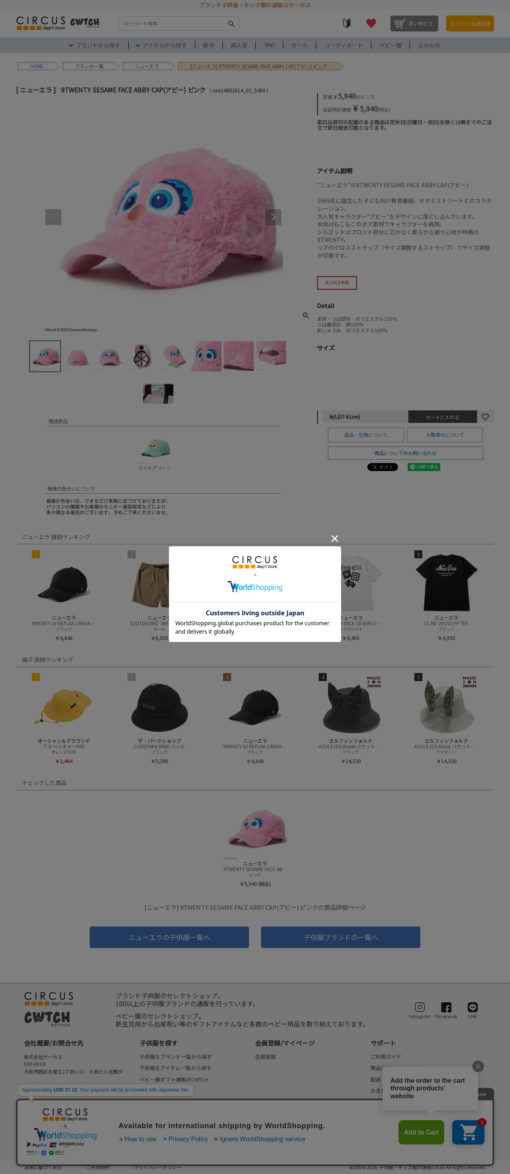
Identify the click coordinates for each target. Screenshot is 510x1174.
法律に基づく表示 (43, 1167)
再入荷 (239, 45)
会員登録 (265, 1056)
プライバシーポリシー (158, 1167)
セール (299, 45)
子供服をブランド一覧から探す (175, 1056)
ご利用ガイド (386, 1056)
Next (273, 217)
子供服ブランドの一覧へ (341, 937)
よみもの (429, 45)
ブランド (84, 66)
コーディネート (343, 45)
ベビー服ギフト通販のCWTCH (173, 1079)
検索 (231, 23)
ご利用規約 (98, 1167)
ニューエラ (147, 66)
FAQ (375, 1113)
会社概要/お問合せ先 (54, 1043)
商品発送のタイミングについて (407, 1068)
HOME (36, 66)
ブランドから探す (98, 45)
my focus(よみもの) (162, 1135)
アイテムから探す (165, 45)
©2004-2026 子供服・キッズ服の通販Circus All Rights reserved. (417, 1167)
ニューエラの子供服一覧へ (169, 937)
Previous (53, 217)
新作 (208, 45)
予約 (269, 45)
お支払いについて (391, 1090)
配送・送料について (394, 1079)
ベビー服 (390, 45)
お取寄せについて (445, 434)
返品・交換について (365, 434)
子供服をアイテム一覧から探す (175, 1068)
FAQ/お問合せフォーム (53, 1093)
